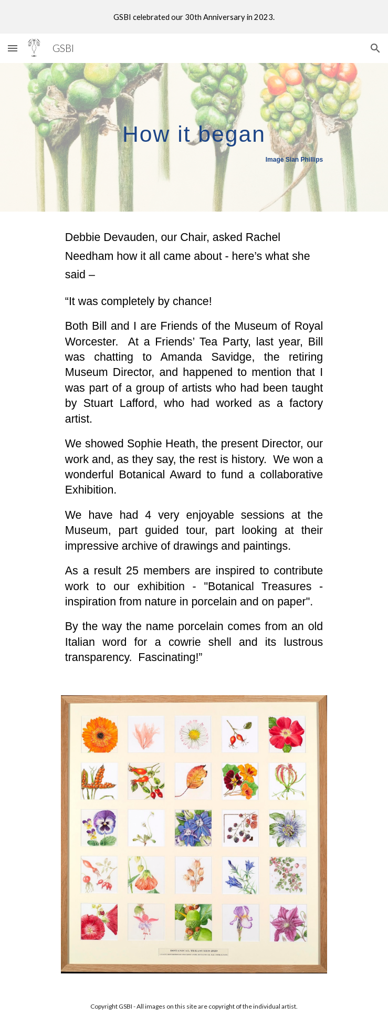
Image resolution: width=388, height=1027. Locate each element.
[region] (194, 17)
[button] (12, 48)
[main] (194, 137)
